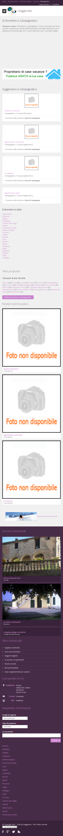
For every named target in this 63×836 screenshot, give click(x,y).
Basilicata (5, 251)
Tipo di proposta (9, 723)
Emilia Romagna (8, 230)
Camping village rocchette (14, 632)
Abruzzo (5, 242)
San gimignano (52, 283)
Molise (4, 244)
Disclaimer (20, 690)
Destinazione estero (9, 815)
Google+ (7, 831)
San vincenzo (50, 285)
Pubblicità (19, 700)
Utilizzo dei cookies (23, 688)
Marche (5, 237)
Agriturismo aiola (12, 193)
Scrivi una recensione (12, 652)
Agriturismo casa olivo (14, 142)
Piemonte (6, 216)
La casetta (9, 173)
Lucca (22, 283)
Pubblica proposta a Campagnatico (17, 297)
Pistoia (36, 289)
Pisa (17, 285)
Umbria (5, 235)
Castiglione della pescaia (38, 287)
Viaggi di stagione (11, 656)
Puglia (4, 248)
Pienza (45, 289)
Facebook (3, 831)
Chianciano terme (18, 287)
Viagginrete (25, 11)
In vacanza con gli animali (14, 660)
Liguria (4, 219)
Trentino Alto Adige (9, 223)
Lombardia (6, 221)
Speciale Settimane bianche (31, 516)
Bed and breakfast (11, 668)
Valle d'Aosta (7, 214)
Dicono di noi (21, 692)
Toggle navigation (4, 11)
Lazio (4, 239)
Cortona (40, 283)
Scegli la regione (10, 715)
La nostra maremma (12, 622)
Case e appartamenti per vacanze (17, 672)
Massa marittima (23, 289)
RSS (19, 831)
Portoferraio (15, 292)
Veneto (5, 225)
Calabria (5, 253)
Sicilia (4, 255)
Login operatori (44, 4)
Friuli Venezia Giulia (9, 228)
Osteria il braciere (12, 110)
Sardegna (5, 258)
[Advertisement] (31, 50)
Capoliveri (37, 285)
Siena (14, 283)
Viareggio (26, 285)
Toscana (5, 232)
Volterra (5, 287)
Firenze (5, 283)
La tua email (8, 732)
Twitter (13, 831)
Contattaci (55, 4)
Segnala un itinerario (12, 648)
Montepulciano (7, 289)
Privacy (18, 685)
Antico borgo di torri (11, 578)
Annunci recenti (10, 664)
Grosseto (9, 285)
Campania (6, 246)
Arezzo (31, 283)
